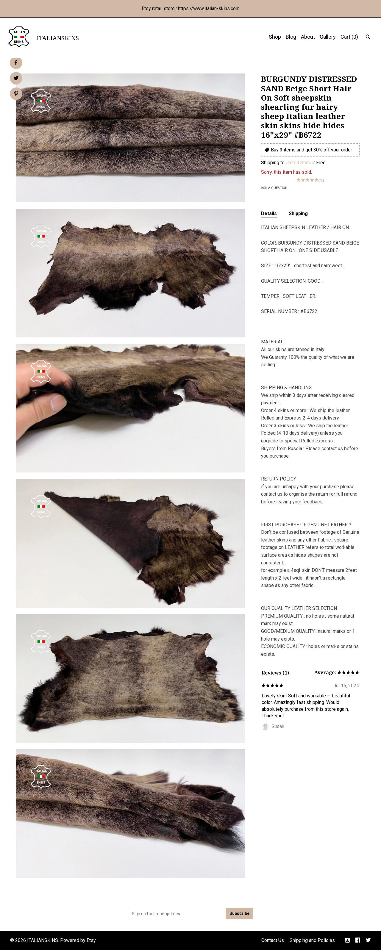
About (308, 37)
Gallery (328, 37)
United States (300, 162)
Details (269, 213)
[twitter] (368, 940)
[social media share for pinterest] (16, 94)
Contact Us (272, 940)
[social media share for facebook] (15, 63)
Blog (291, 37)
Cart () (349, 37)
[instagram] (347, 940)
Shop (275, 37)
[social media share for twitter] (16, 78)
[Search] (368, 38)
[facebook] (357, 940)
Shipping (298, 213)
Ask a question (274, 188)
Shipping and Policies (312, 940)
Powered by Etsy (78, 940)
